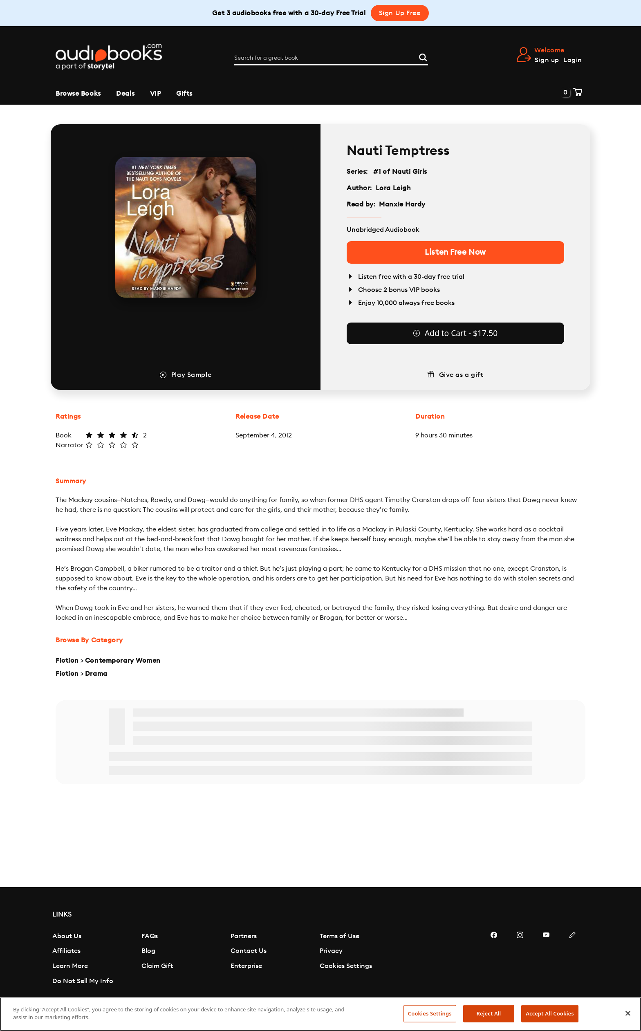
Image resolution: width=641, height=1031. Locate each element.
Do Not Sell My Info (82, 981)
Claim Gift (157, 966)
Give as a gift (461, 374)
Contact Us (249, 951)
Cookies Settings (346, 966)
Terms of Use (339, 936)
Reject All (489, 1013)
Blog (148, 951)
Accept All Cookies (550, 1013)
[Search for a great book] (331, 58)
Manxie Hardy (402, 204)
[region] (320, 1014)
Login (572, 60)
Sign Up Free (400, 13)
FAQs (149, 936)
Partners (244, 936)
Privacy (331, 951)
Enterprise (246, 966)
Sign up (547, 60)
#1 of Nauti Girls (400, 171)
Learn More (70, 966)
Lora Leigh (393, 188)
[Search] (423, 56)
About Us (66, 936)
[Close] (628, 1013)
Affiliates (66, 951)
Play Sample (191, 374)
